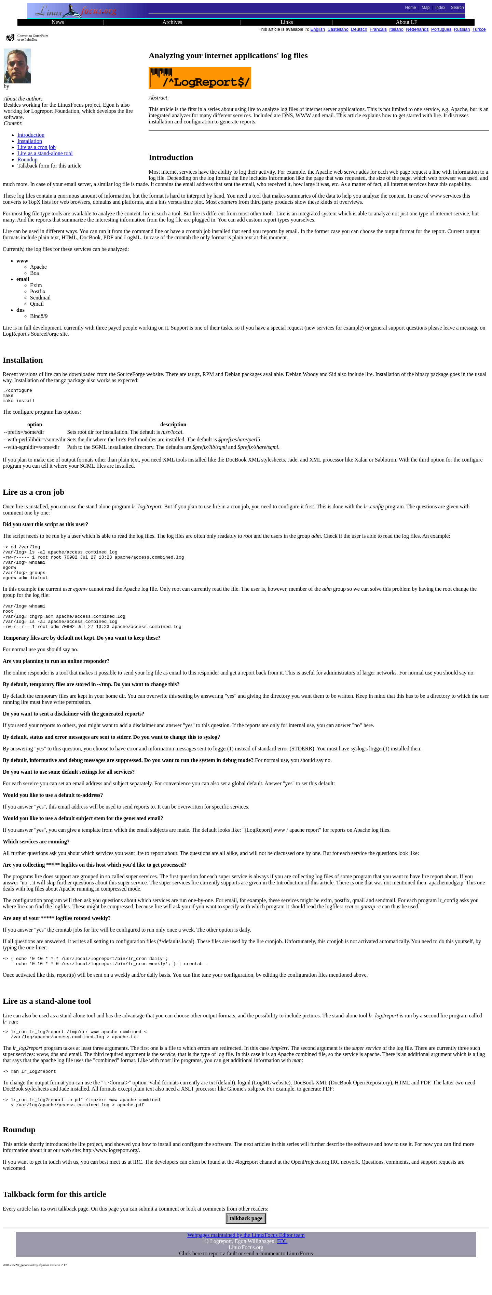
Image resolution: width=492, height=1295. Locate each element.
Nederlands (417, 29)
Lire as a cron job (36, 147)
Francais (378, 29)
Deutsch (359, 29)
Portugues (441, 29)
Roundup (27, 159)
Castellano (337, 29)
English (318, 29)
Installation (29, 141)
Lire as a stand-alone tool (45, 153)
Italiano (396, 29)
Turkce (479, 29)
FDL (282, 1264)
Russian (462, 29)
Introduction (30, 135)
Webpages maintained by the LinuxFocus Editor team (246, 1257)
